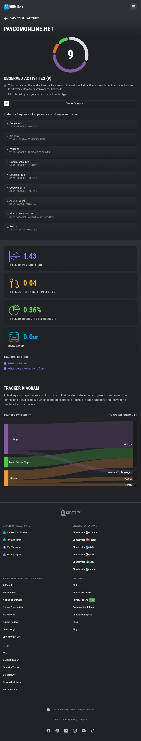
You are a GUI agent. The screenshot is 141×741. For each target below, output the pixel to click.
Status (76, 585)
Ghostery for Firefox (84, 539)
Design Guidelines (12, 682)
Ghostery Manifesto (82, 592)
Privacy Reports (84, 600)
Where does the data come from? (25, 368)
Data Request (9, 675)
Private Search (12, 539)
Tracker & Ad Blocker (15, 532)
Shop (75, 622)
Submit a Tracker (11, 667)
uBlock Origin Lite (11, 637)
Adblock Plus (9, 592)
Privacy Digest (12, 554)
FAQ (5, 652)
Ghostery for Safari (84, 547)
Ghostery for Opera (84, 554)
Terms (57, 719)
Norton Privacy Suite (13, 607)
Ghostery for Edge (83, 561)
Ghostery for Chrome (85, 532)
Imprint (83, 719)
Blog (75, 629)
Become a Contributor (84, 607)
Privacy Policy (70, 719)
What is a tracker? (16, 363)
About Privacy (10, 689)
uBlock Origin (9, 629)
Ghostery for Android (85, 569)
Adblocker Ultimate (12, 600)
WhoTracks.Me (12, 547)
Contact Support (11, 660)
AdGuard (7, 585)
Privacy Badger (10, 622)
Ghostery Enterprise (82, 614)
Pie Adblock (9, 614)
